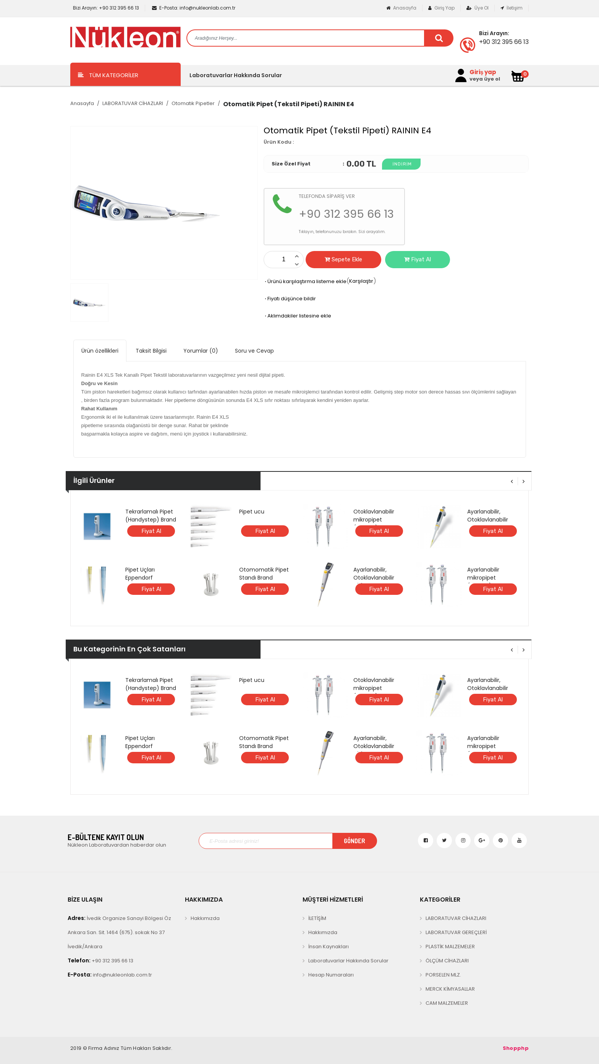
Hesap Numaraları (331, 974)
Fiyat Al (417, 259)
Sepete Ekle (343, 259)
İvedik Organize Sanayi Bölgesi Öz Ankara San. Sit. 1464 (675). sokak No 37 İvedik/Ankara (119, 932)
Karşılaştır (361, 281)
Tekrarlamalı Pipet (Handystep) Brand (150, 515)
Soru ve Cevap (254, 351)
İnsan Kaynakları (328, 946)
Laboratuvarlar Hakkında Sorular (235, 75)
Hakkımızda (205, 918)
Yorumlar (200, 351)
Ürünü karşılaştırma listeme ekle (305, 281)
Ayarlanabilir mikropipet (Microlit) (483, 577)
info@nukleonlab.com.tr (193, 8)
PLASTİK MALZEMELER (450, 946)
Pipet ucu (251, 511)
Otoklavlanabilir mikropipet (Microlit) (373, 519)
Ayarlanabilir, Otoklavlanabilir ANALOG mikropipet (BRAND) (493, 523)
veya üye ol (484, 79)
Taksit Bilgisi (151, 351)
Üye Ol (477, 8)
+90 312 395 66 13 (105, 8)
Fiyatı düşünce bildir (290, 298)
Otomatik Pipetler (193, 103)
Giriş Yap (441, 8)
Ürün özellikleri (99, 351)
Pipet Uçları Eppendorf (140, 573)
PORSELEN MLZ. (443, 974)
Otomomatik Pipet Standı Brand (264, 573)
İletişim (511, 8)
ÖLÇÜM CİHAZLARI (447, 960)
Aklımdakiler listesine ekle (297, 315)
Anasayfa (401, 8)
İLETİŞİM (317, 918)
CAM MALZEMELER (447, 1003)
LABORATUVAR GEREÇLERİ (456, 932)
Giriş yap (482, 72)
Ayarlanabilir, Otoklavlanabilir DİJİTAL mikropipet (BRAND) (377, 582)
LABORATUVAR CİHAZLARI (132, 103)
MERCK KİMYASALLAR (450, 989)
